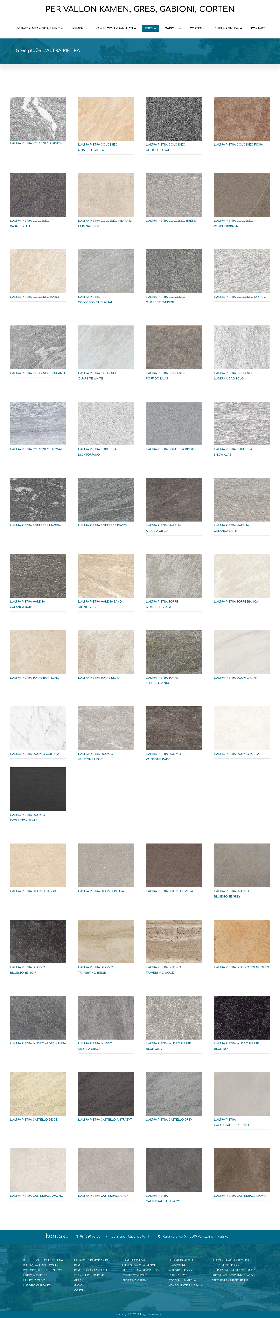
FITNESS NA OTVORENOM (139, 1265)
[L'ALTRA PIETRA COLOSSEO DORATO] (242, 276)
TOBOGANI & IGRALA (182, 1280)
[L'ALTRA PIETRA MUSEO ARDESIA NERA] (38, 1023)
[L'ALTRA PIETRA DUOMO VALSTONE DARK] (174, 736)
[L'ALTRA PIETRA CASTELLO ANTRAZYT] (106, 1099)
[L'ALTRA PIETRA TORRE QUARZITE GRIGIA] (174, 584)
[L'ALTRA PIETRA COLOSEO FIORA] (242, 124)
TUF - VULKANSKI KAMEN (90, 1275)
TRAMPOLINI (177, 1265)
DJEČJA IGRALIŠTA (181, 1260)
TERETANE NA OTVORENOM (140, 1270)
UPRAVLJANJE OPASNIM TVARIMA (233, 1275)
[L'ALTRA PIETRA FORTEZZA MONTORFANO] (106, 432)
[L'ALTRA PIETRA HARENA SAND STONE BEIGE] (106, 584)
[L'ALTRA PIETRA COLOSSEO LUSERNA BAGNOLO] (242, 356)
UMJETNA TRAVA (34, 1280)
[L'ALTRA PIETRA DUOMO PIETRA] (106, 871)
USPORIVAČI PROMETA (37, 1285)
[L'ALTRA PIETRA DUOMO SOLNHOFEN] (242, 947)
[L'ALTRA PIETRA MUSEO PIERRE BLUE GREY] (174, 1026)
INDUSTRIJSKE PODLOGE (228, 1265)
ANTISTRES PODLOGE (183, 1270)
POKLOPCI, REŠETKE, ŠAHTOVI (42, 1270)
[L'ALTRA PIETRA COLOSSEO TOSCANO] (38, 353)
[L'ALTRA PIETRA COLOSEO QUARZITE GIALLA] (106, 127)
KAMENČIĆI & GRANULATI (90, 1270)
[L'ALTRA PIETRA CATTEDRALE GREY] (106, 1175)
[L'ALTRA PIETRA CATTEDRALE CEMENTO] (242, 1102)
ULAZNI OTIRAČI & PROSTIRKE (231, 1260)
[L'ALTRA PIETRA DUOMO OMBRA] (174, 871)
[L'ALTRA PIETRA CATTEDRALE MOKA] (242, 1175)
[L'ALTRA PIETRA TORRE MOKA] (106, 657)
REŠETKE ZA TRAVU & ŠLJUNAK (43, 1260)
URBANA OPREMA (133, 1260)
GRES (77, 1280)
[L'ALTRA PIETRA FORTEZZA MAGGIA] (38, 505)
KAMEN (79, 1265)
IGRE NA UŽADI (178, 1275)
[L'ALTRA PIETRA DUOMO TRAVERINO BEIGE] (106, 950)
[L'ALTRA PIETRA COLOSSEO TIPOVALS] (38, 429)
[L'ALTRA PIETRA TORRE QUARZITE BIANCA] (242, 581)
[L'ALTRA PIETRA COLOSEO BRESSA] (174, 200)
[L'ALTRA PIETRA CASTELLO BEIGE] (38, 1099)
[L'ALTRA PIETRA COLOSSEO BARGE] (38, 276)
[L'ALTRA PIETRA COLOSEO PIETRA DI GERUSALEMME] (106, 203)
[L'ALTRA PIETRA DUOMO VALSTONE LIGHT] (106, 736)
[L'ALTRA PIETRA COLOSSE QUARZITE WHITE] (106, 356)
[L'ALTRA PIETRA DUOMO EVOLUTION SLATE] (38, 797)
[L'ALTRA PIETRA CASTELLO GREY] (174, 1099)
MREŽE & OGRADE (35, 1275)
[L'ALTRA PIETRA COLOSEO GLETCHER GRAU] (174, 127)
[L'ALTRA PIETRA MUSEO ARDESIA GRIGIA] (106, 1026)
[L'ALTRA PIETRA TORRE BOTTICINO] (38, 657)
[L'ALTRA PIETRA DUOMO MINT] (242, 657)
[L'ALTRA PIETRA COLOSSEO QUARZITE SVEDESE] (174, 279)
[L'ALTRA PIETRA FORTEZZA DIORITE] (174, 429)
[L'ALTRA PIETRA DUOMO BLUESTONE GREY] (242, 874)
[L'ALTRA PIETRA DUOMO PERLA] (242, 733)
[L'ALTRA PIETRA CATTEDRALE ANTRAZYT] (174, 1178)
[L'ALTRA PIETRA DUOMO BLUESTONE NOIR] (38, 950)
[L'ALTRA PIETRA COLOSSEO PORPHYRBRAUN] (242, 203)
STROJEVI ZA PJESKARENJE (230, 1280)
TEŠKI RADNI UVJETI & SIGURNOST (234, 1270)
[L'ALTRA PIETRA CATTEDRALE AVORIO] (38, 1175)
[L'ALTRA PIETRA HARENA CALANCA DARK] (38, 584)
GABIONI (79, 1285)
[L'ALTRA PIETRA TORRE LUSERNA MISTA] (174, 660)
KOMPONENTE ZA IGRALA (185, 1285)
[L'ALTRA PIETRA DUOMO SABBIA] (38, 871)
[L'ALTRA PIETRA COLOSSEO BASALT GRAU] (38, 203)
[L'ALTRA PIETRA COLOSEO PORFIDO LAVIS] (174, 356)
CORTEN (80, 1290)
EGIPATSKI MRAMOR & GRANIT (93, 1260)
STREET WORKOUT (134, 1275)
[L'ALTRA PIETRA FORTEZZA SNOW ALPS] (242, 432)
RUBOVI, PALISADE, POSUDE (41, 1265)
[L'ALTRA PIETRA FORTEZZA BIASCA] (106, 505)
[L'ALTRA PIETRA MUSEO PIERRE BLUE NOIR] (242, 1026)
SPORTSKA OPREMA (135, 1280)
